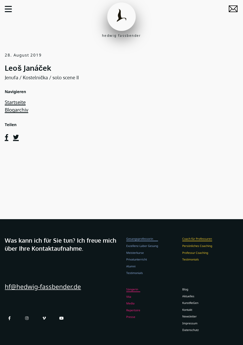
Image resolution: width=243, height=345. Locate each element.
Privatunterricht (136, 263)
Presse (130, 320)
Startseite (15, 102)
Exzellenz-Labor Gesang (142, 249)
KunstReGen (190, 306)
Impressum (189, 326)
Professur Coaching (195, 256)
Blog (185, 293)
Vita (128, 300)
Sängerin (132, 293)
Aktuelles (188, 299)
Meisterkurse (135, 256)
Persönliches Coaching (197, 249)
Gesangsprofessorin (139, 242)
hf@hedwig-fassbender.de (43, 290)
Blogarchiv (16, 109)
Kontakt (187, 313)
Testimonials (134, 276)
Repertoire (133, 313)
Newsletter (189, 320)
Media (130, 307)
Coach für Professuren (197, 242)
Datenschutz (190, 333)
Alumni (131, 269)
